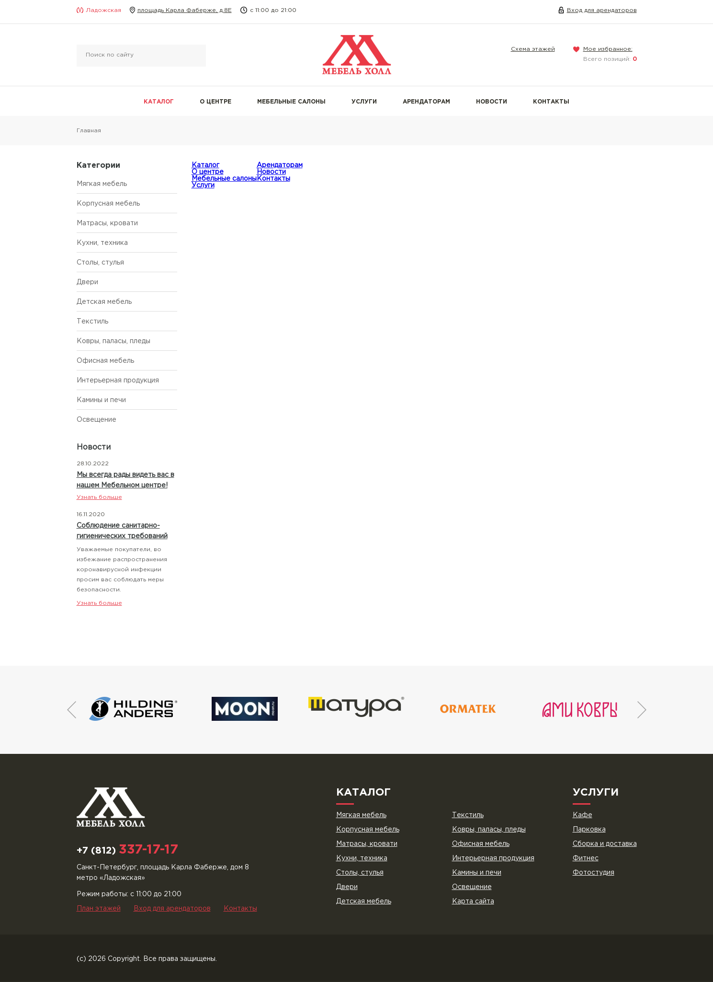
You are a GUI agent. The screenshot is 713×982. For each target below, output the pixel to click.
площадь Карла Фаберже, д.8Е (184, 10)
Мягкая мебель (102, 184)
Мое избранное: (608, 49)
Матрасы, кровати (107, 223)
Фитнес (586, 858)
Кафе (582, 815)
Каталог (159, 101)
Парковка (589, 829)
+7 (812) (127, 850)
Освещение (96, 420)
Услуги (364, 101)
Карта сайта (473, 901)
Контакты (551, 101)
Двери (87, 282)
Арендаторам (426, 101)
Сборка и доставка (605, 844)
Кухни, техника (102, 243)
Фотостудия (593, 873)
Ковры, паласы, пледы (113, 341)
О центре (215, 101)
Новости (491, 101)
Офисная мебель (105, 361)
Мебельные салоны (291, 101)
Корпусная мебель (108, 204)
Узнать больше (99, 497)
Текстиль (92, 321)
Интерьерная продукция (118, 380)
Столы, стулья (100, 263)
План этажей (99, 909)
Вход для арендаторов (602, 10)
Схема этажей (533, 49)
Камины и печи (101, 400)
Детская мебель (104, 302)
